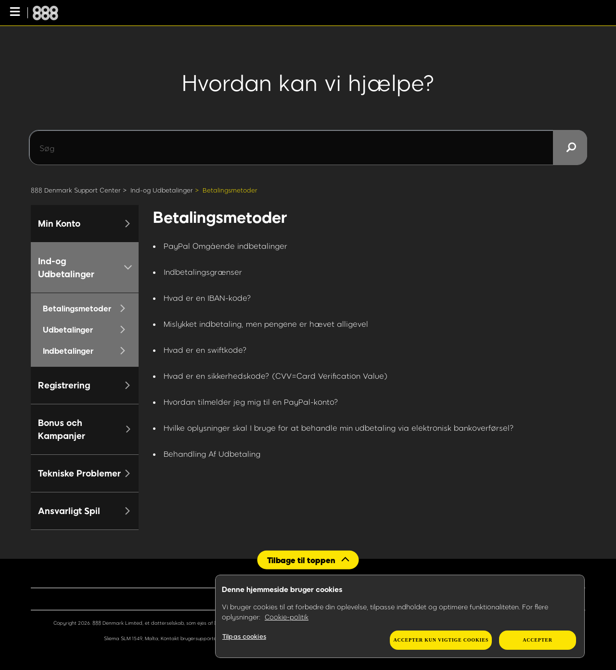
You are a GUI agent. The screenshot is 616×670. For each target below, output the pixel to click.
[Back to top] (308, 559)
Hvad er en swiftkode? (205, 349)
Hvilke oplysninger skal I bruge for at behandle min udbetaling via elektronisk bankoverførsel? (339, 427)
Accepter (537, 640)
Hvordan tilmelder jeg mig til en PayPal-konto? (251, 401)
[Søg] (308, 147)
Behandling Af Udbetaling (212, 453)
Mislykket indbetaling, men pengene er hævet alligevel (266, 323)
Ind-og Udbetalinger (161, 190)
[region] (400, 616)
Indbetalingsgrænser (203, 271)
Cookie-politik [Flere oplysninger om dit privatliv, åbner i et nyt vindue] (286, 617)
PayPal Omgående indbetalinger (225, 245)
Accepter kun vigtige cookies (440, 640)
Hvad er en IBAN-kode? (207, 297)
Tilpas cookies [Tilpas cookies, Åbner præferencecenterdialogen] (244, 636)
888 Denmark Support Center (76, 190)
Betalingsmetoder (230, 190)
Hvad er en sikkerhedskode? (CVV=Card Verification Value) (275, 375)
